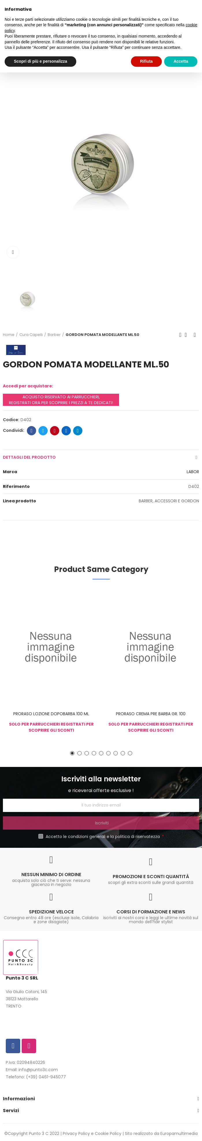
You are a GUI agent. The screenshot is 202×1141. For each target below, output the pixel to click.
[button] (72, 753)
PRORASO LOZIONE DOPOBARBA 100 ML (51, 714)
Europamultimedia (179, 1133)
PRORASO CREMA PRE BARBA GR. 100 (151, 714)
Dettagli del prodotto (29, 457)
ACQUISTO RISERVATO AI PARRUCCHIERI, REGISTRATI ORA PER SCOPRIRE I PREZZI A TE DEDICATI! (61, 400)
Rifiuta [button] (146, 61)
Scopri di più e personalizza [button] (40, 61)
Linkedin (66, 430)
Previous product (180, 335)
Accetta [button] (180, 61)
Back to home (187, 335)
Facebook (32, 430)
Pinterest (55, 430)
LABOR (193, 472)
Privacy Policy (76, 1133)
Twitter (43, 430)
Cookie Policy (108, 1133)
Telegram (78, 430)
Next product (194, 335)
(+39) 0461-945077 (46, 1077)
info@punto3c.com (38, 1070)
